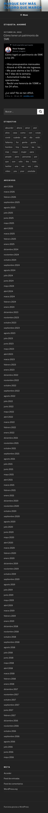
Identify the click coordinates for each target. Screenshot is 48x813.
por (35, 157)
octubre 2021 (10, 448)
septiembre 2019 (11, 579)
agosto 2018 (9, 647)
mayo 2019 (9, 600)
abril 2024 (8, 291)
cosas (38, 133)
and (35, 128)
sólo (21, 161)
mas (7, 152)
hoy (17, 147)
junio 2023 (9, 344)
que (7, 161)
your (22, 171)
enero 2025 (9, 244)
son (13, 161)
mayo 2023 (9, 349)
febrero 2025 (10, 239)
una (16, 166)
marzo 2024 (9, 296)
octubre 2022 (10, 385)
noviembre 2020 (11, 506)
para (32, 152)
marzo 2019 (9, 611)
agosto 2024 (9, 270)
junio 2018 (8, 658)
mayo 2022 (9, 412)
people (8, 157)
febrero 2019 (10, 616)
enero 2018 (9, 684)
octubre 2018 (10, 637)
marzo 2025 (9, 234)
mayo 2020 (9, 537)
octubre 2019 (10, 574)
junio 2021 (8, 469)
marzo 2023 (9, 359)
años (7, 133)
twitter (8, 166)
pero (17, 157)
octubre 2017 (10, 700)
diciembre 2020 (11, 501)
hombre (8, 147)
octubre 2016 (10, 731)
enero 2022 (9, 433)
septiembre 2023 (12, 328)
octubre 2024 (10, 260)
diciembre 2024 (11, 249)
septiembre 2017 (11, 705)
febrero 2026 (10, 197)
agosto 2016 (9, 742)
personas (26, 157)
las (33, 147)
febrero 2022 (10, 427)
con (30, 133)
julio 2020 (8, 527)
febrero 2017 (10, 715)
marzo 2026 (9, 192)
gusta (33, 142)
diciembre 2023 (11, 312)
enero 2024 (9, 307)
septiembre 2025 (12, 202)
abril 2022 (8, 417)
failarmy (9, 142)
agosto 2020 (9, 522)
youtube (31, 171)
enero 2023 (9, 370)
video (7, 171)
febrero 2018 (10, 679)
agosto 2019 (9, 584)
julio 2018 (8, 653)
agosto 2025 (9, 207)
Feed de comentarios (13, 784)
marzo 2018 (9, 673)
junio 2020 (9, 532)
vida (36, 166)
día (31, 137)
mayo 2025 (9, 223)
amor (27, 128)
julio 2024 (8, 275)
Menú (24, 15)
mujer (23, 152)
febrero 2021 (10, 490)
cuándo (16, 137)
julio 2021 (8, 464)
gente (24, 142)
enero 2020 (9, 558)
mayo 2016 (9, 757)
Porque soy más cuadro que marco (23, 5)
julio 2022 (8, 401)
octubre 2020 (10, 511)
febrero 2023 (10, 365)
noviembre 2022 (11, 380)
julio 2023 (8, 338)
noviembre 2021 (11, 443)
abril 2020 (8, 543)
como (22, 133)
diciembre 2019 (11, 563)
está (38, 137)
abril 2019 (8, 605)
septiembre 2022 (12, 391)
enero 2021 (9, 495)
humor (25, 147)
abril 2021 (8, 480)
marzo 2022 (9, 422)
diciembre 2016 (11, 721)
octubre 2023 (10, 323)
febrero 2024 (10, 302)
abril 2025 (8, 228)
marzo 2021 (9, 485)
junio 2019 (8, 595)
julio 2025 (8, 213)
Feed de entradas (11, 778)
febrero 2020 (10, 553)
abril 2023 (8, 354)
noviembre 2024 (11, 255)
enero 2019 (9, 621)
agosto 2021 (9, 459)
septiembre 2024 (12, 265)
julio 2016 (8, 747)
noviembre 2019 (11, 569)
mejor (15, 152)
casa (15, 133)
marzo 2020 (9, 548)
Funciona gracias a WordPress (16, 807)
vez (29, 166)
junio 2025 (9, 218)
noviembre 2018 (11, 632)
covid (7, 137)
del (24, 137)
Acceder (7, 773)
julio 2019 (8, 590)
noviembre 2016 (11, 726)
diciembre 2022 (11, 375)
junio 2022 (8, 406)
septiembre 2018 (11, 642)
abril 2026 (8, 186)
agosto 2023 (9, 333)
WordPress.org (11, 789)
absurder (9, 128)
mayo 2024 (9, 286)
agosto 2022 (9, 396)
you (15, 171)
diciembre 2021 (11, 438)
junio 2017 (8, 710)
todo (34, 161)
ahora (19, 128)
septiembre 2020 (12, 516)
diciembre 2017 (11, 689)
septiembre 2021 (11, 454)
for (17, 142)
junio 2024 (9, 281)
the (27, 161)
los (39, 147)
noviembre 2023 (11, 317)
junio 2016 (8, 752)
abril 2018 (8, 668)
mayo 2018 (9, 663)
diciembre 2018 (11, 626)
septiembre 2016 (11, 736)
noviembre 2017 (11, 694)
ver (23, 166)
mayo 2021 (9, 474)
